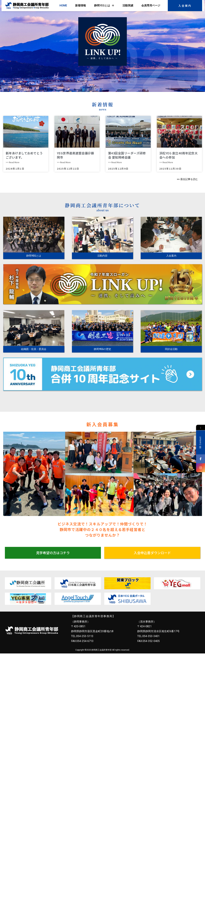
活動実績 (127, 5)
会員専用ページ (150, 5)
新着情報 (80, 5)
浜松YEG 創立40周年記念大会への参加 (178, 155)
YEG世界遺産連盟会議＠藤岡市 (75, 155)
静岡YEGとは (104, 6)
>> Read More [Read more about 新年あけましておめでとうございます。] (12, 162)
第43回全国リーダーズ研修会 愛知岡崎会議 (127, 155)
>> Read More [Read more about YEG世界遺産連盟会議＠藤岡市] (64, 162)
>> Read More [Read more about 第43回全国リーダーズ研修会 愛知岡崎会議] (115, 162)
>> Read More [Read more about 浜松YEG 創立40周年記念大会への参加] (166, 162)
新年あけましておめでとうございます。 (24, 155)
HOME (63, 5)
